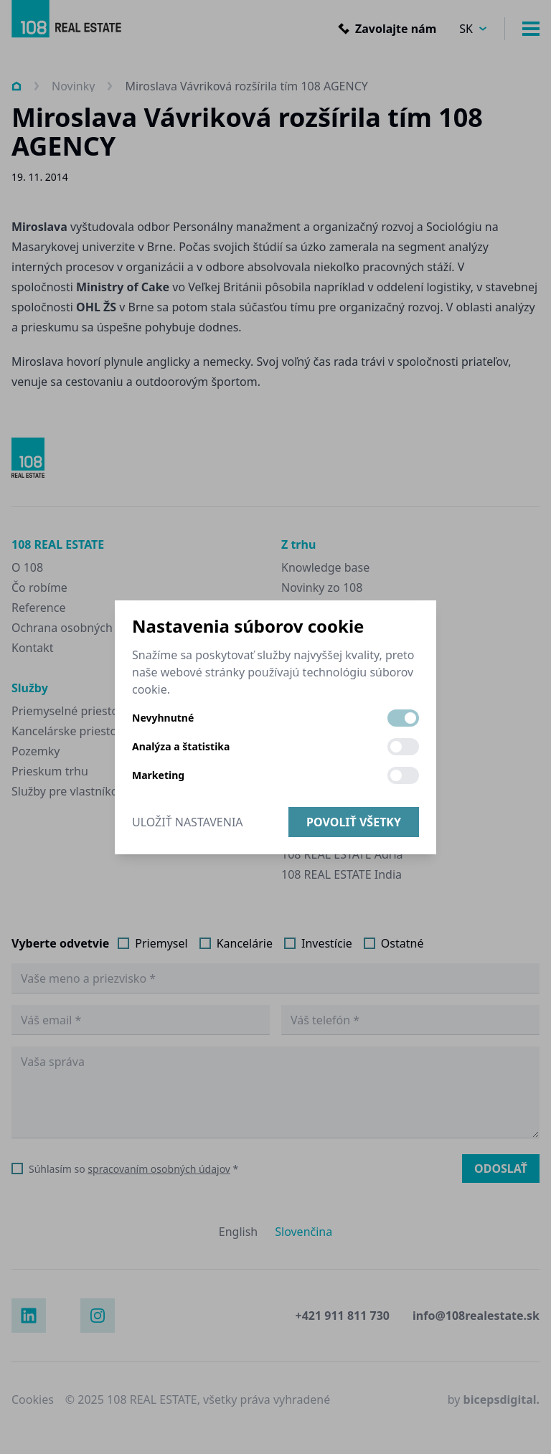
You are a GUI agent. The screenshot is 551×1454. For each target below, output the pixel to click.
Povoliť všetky (353, 822)
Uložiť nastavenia (187, 822)
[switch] (403, 718)
